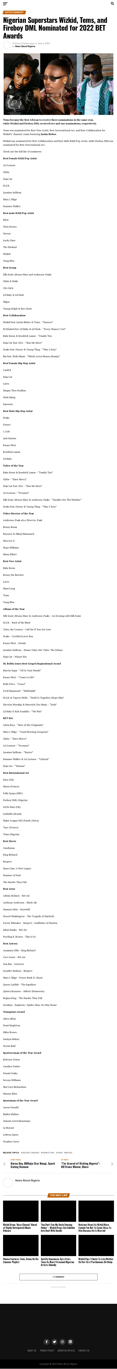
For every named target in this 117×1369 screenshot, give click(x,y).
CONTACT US (84, 1350)
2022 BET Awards (30, 1153)
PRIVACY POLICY (47, 1350)
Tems (60, 1153)
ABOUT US (32, 1350)
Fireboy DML (48, 1153)
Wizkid (68, 1153)
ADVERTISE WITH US (66, 1350)
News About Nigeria (25, 46)
